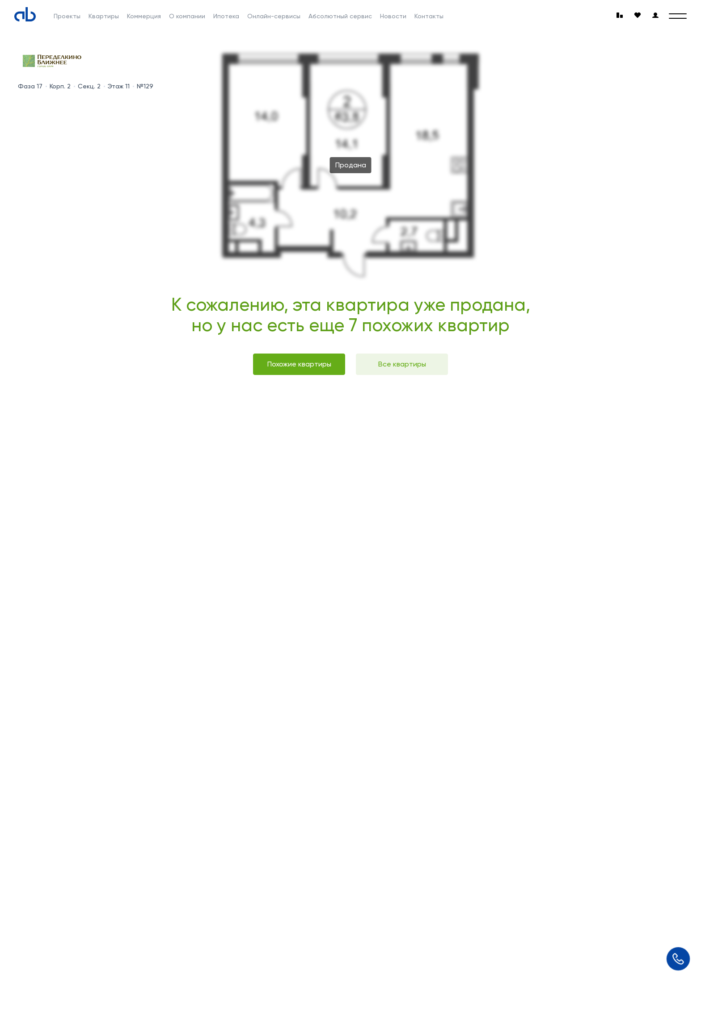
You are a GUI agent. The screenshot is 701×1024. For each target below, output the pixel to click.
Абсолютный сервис (340, 16)
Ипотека (226, 16)
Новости (393, 16)
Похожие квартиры (299, 364)
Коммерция (144, 16)
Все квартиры (402, 364)
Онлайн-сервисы (273, 16)
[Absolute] (25, 14)
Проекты (67, 16)
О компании (187, 16)
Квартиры (104, 16)
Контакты (428, 16)
